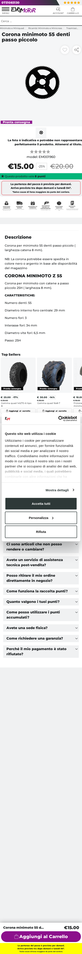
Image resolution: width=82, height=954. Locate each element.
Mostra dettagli (57, 490)
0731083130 (11, 3)
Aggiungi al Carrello (43, 936)
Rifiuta (41, 532)
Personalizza (41, 517)
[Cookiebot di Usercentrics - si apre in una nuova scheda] (58, 418)
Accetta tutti (41, 503)
